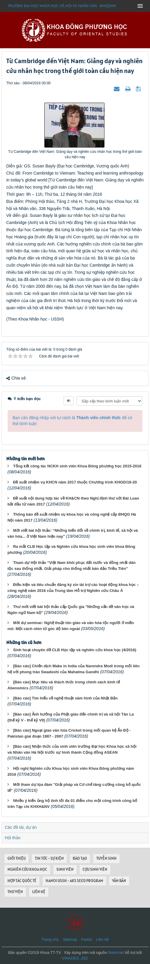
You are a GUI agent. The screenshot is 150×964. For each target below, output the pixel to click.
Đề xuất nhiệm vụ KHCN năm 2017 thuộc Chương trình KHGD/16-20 (75, 482)
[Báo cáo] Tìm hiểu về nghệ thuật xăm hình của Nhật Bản (65, 698)
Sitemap (70, 939)
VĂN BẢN (119, 880)
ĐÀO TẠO (80, 858)
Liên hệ (102, 939)
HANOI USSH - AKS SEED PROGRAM (74, 880)
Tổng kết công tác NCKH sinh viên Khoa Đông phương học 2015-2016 (77, 466)
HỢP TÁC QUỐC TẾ (21, 880)
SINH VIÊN (65, 869)
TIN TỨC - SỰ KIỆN (49, 858)
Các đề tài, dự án (21, 827)
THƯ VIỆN (15, 891)
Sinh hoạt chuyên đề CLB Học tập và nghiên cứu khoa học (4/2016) (74, 650)
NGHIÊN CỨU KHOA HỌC (27, 869)
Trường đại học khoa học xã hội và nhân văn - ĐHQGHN (61, 6)
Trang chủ (50, 939)
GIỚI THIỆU (16, 858)
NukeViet (116, 952)
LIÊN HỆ (38, 891)
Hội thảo (13, 837)
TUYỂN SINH (106, 858)
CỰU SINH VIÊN (95, 869)
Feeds (86, 939)
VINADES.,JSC (75, 958)
